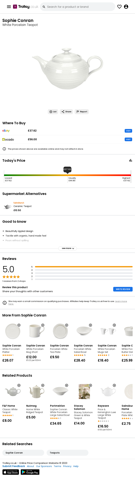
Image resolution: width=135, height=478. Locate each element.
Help (76, 466)
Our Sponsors (44, 466)
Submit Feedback (13, 466)
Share (66, 111)
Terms (57, 466)
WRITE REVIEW (123, 289)
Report (81, 111)
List (53, 111)
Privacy (67, 466)
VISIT (128, 130)
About (30, 466)
